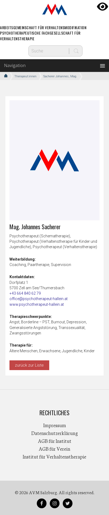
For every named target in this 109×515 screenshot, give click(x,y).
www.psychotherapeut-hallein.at (36, 304)
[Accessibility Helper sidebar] (102, 6)
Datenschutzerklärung (54, 432)
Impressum (54, 424)
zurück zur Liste (29, 365)
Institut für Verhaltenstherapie (54, 456)
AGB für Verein (54, 448)
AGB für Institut (54, 440)
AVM (54, 9)
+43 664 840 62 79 (25, 293)
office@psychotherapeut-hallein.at (38, 299)
